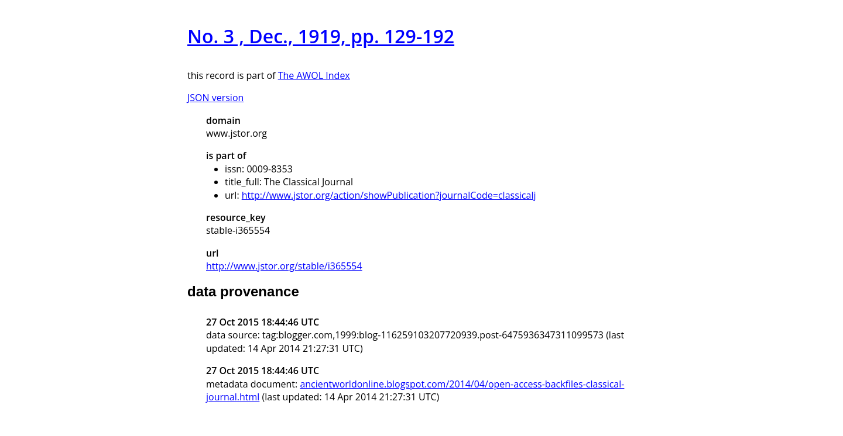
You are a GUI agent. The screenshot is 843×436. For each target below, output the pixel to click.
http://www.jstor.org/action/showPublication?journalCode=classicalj (389, 195)
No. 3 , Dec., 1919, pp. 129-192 (320, 36)
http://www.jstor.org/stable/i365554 (284, 265)
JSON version (215, 97)
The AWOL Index (314, 75)
